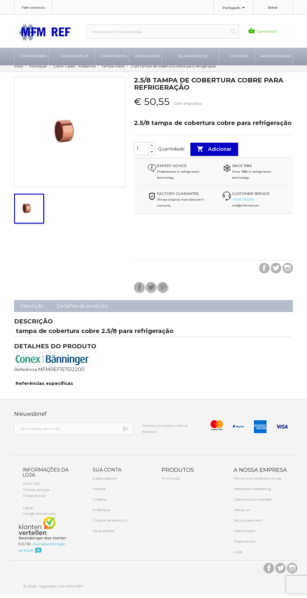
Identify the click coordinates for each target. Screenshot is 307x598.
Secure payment (247, 524)
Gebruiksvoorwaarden (253, 503)
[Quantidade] (141, 152)
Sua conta (106, 473)
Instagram (287, 271)
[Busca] (162, 31)
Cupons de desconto (109, 524)
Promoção (170, 482)
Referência (25, 373)
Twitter (276, 271)
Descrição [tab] (31, 309)
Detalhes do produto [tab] (82, 309)
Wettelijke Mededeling (252, 492)
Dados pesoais (104, 482)
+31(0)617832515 (243, 203)
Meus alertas (103, 534)
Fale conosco (33, 7)
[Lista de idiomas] (234, 8)
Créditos (99, 503)
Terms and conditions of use (257, 482)
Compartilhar (139, 291)
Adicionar (214, 153)
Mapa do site (244, 545)
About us (241, 513)
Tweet (151, 291)
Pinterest (162, 291)
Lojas (238, 555)
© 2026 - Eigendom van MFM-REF (53, 590)
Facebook (264, 271)
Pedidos (99, 492)
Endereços (101, 513)
